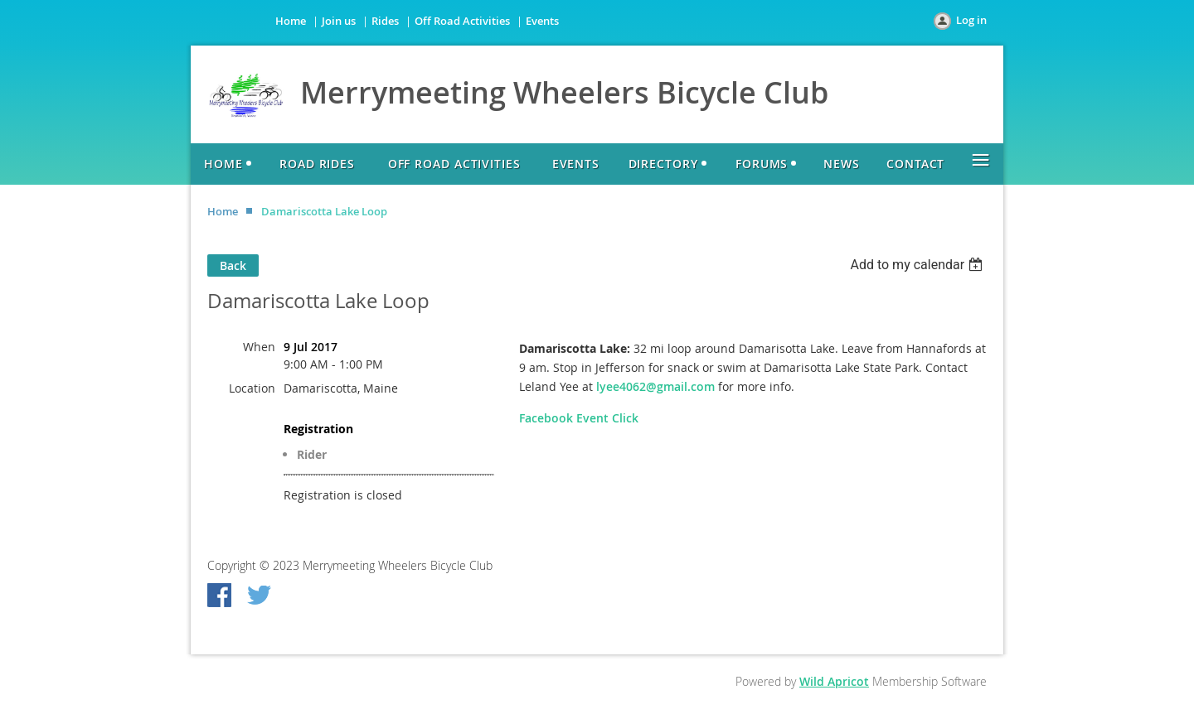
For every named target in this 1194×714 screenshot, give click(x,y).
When (259, 347)
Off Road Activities (462, 20)
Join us (339, 20)
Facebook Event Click (578, 418)
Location (252, 388)
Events (542, 20)
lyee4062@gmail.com (655, 386)
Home (290, 20)
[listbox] (918, 264)
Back (233, 265)
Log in (971, 19)
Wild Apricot (834, 681)
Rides (385, 20)
